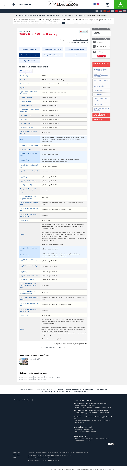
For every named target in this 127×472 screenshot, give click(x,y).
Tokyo (24, 31)
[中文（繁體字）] (108, 11)
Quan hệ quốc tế (106, 407)
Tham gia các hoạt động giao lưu (101, 99)
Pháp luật (92, 405)
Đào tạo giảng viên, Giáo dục (82, 420)
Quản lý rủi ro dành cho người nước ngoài (101, 114)
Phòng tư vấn (98, 104)
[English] (100, 11)
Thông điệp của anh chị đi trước (73, 389)
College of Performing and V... (52, 49)
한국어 (108, 439)
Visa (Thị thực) (98, 94)
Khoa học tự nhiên (104, 412)
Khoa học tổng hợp (80, 422)
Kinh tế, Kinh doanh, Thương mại (83, 407)
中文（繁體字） (100, 439)
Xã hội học (97, 407)
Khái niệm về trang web (34, 460)
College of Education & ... (29, 61)
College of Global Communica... (52, 55)
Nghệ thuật (107, 420)
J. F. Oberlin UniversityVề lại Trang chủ (77, 42)
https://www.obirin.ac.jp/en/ (80, 40)
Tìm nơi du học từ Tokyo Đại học (23, 400)
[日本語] (96, 11)
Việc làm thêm (98, 90)
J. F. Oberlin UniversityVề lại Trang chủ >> (53, 347)
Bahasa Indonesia (79, 440)
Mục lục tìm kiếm (89, 389)
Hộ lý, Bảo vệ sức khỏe (81, 412)
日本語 (76, 439)
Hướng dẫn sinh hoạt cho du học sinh (101, 64)
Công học (77, 414)
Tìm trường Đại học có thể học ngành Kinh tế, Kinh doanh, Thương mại (39, 377)
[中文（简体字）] (104, 11)
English (82, 439)
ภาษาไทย (88, 440)
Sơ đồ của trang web (101, 389)
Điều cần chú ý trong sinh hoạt (101, 81)
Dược (95, 412)
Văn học (77, 405)
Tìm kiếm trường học (22, 4)
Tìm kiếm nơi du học (40, 389)
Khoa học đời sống (97, 420)
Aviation (76, 55)
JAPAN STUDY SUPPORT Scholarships (85, 431)
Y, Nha (91, 412)
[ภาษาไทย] (124, 11)
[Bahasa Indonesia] (120, 11)
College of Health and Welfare (76, 49)
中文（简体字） (90, 439)
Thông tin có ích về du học (56, 389)
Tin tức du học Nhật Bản (26, 389)
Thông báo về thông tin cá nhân (61, 391)
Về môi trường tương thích (79, 391)
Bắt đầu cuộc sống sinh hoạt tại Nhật (101, 75)
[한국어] (112, 11)
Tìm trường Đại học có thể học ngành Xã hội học (33, 379)
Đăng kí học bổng (99, 86)
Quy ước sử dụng (46, 391)
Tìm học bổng (98, 119)
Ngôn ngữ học (84, 405)
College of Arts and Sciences (29, 49)
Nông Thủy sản (86, 414)
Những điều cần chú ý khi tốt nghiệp (101, 109)
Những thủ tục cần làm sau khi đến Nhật (100, 69)
